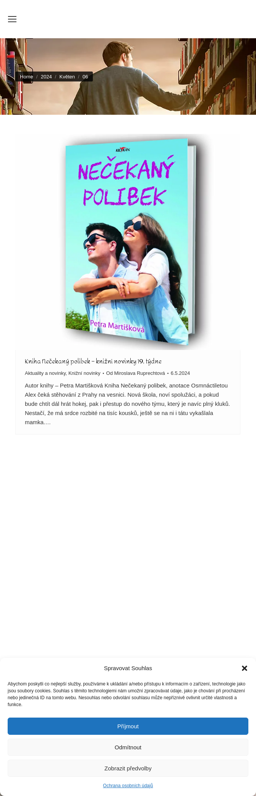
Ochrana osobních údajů (128, 785)
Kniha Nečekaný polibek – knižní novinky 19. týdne (93, 361)
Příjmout (128, 726)
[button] (244, 668)
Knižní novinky (84, 373)
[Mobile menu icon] (12, 19)
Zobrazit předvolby (127, 768)
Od (135, 373)
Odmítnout (128, 747)
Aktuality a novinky (45, 373)
